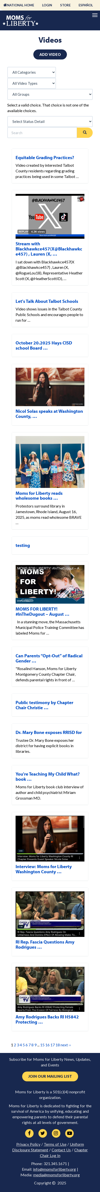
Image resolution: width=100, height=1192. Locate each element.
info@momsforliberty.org (54, 1169)
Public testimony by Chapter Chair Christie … (44, 704)
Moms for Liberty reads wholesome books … (39, 495)
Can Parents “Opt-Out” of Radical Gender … (49, 658)
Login (47, 5)
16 (47, 1044)
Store (65, 5)
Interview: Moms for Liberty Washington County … (44, 868)
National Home (20, 5)
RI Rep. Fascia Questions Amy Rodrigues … (45, 944)
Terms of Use (55, 1144)
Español (86, 5)
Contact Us (61, 1150)
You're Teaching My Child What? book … (48, 776)
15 (42, 1044)
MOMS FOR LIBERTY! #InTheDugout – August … (42, 611)
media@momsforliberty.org (56, 1175)
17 (52, 1044)
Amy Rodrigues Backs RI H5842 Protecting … (47, 1019)
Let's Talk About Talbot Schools (47, 301)
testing (23, 545)
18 (57, 1044)
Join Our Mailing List (50, 1076)
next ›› (66, 1044)
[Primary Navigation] (95, 15)
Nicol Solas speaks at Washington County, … (49, 413)
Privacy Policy (28, 1144)
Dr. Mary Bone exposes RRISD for (49, 732)
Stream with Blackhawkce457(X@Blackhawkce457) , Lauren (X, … (49, 249)
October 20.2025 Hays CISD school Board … (44, 345)
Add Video (50, 54)
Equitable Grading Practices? (45, 157)
